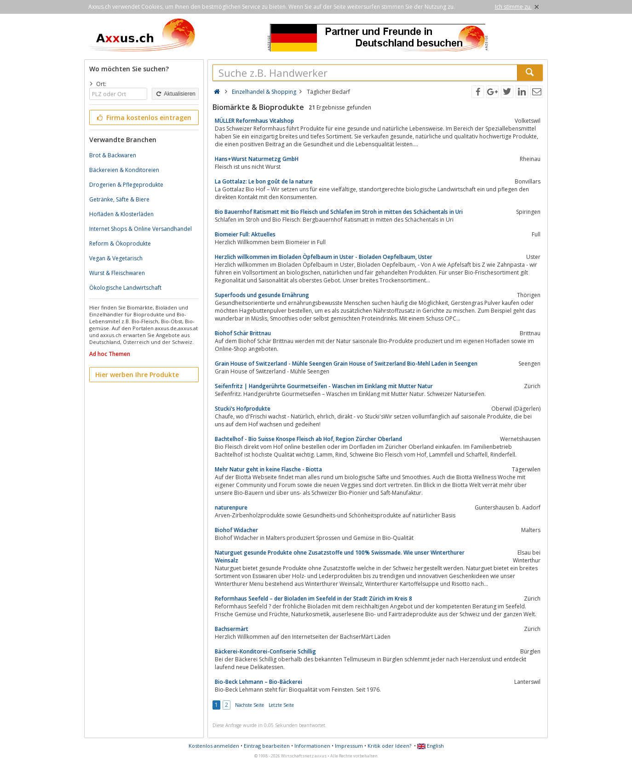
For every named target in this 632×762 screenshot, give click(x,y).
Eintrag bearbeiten (267, 745)
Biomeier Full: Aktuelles (245, 234)
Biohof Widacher (236, 530)
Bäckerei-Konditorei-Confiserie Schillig (265, 651)
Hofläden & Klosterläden (121, 214)
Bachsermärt (231, 629)
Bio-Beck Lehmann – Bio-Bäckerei (258, 682)
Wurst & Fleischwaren (117, 273)
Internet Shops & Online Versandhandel (140, 229)
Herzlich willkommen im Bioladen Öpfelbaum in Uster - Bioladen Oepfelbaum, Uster (323, 257)
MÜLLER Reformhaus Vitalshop (254, 121)
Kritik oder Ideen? (389, 745)
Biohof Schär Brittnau (243, 333)
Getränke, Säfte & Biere (119, 199)
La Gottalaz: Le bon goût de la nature (264, 181)
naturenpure (231, 507)
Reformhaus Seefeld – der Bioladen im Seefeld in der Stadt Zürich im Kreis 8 (313, 598)
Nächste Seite (249, 705)
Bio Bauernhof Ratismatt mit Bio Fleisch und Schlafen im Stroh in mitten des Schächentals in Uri (339, 212)
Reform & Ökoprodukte (120, 243)
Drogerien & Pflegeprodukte (126, 185)
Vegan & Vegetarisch (116, 258)
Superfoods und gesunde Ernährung (262, 295)
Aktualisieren (175, 94)
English (430, 745)
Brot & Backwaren (112, 155)
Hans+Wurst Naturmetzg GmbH (257, 159)
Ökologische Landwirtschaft (125, 288)
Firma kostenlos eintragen (143, 117)
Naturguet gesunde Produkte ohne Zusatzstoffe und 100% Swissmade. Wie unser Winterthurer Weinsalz (340, 556)
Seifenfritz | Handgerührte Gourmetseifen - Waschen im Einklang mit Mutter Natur (324, 386)
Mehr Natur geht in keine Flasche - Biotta (268, 469)
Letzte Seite (281, 705)
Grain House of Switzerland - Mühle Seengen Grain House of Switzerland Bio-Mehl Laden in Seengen (346, 363)
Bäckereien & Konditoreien (124, 170)
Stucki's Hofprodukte (242, 409)
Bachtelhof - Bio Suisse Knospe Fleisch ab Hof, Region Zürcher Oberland (308, 439)
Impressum (349, 745)
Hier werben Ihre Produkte (137, 374)
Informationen (312, 745)
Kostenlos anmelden (214, 745)
